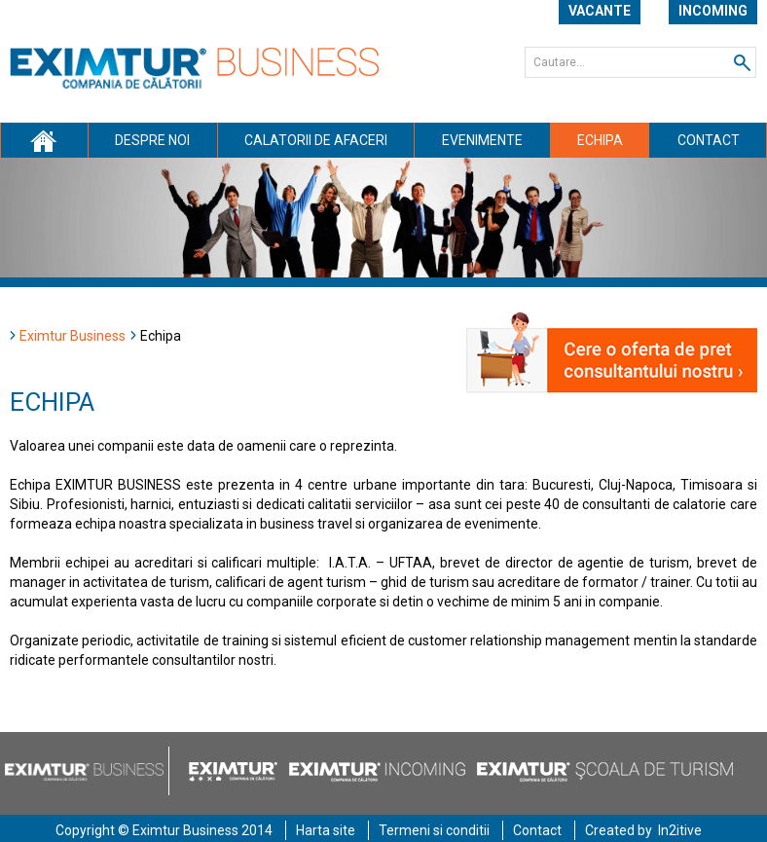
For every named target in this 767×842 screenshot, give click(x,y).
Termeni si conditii (434, 830)
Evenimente (482, 140)
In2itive (680, 830)
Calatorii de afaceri (315, 140)
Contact (708, 140)
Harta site (325, 830)
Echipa (600, 140)
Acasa (44, 140)
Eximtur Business (72, 336)
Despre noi (152, 140)
